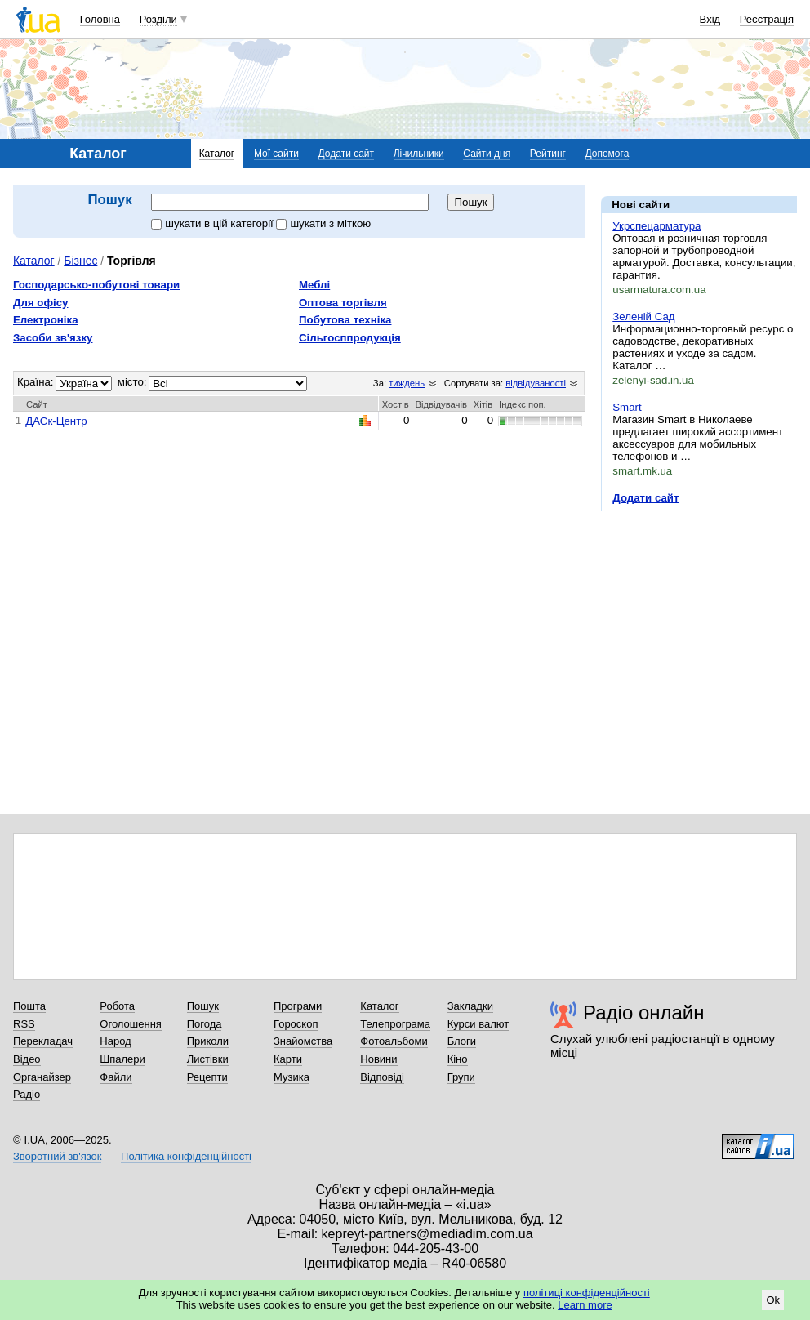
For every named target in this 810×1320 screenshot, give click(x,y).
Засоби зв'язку (52, 338)
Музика (291, 1077)
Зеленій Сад (643, 316)
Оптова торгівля (343, 303)
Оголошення (131, 1024)
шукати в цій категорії (213, 223)
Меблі (314, 285)
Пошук (203, 1006)
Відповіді (382, 1077)
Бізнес (80, 260)
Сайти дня (486, 153)
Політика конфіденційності (186, 1156)
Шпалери (122, 1059)
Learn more (585, 1305)
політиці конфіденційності (586, 1293)
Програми (298, 1006)
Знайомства (303, 1041)
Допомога (607, 153)
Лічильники (419, 153)
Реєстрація (767, 19)
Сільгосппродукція (350, 338)
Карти (288, 1059)
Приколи (208, 1041)
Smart (626, 407)
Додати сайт (346, 153)
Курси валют (478, 1024)
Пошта (29, 1006)
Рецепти (207, 1077)
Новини (378, 1059)
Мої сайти (276, 153)
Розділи (158, 19)
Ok (773, 1300)
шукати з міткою (323, 223)
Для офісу (40, 303)
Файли (115, 1077)
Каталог (217, 153)
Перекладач (43, 1041)
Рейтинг (548, 153)
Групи (461, 1077)
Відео (27, 1059)
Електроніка (45, 320)
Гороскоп (296, 1024)
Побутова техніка (345, 320)
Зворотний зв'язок (57, 1156)
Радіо (26, 1094)
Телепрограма (395, 1024)
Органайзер (42, 1077)
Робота (117, 1006)
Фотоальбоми (393, 1041)
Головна (100, 19)
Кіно (457, 1059)
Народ (115, 1041)
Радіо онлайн (644, 1012)
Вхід (710, 19)
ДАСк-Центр (56, 421)
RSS (24, 1024)
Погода (204, 1024)
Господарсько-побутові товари (96, 285)
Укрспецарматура (656, 226)
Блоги (461, 1041)
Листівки (208, 1059)
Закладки (470, 1006)
